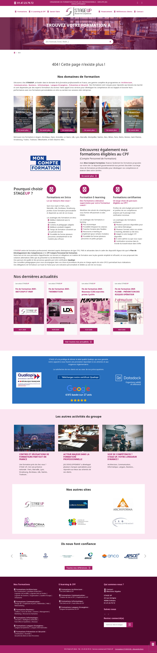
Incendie (27, 634)
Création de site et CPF (67, 597)
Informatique (43, 85)
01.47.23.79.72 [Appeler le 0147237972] (23, 3)
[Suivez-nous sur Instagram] (141, 3)
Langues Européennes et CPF (69, 609)
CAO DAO (18, 620)
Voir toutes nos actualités (78, 342)
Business (32, 85)
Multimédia (41, 604)
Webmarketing (19, 606)
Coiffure (17, 612)
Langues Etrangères (59, 85)
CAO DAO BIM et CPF (67, 591)
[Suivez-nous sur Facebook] (137, 3)
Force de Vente (26, 612)
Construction (19, 634)
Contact (138, 11)
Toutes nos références (78, 568)
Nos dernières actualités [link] (36, 276)
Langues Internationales (39, 628)
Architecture (126, 82)
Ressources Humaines (30, 614)
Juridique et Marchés (34, 591)
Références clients (123, 11)
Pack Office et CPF (78, 603)
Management (44, 612)
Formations (21, 11)
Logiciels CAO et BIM (21, 593)
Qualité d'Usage (45, 596)
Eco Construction (20, 591)
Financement (105, 11)
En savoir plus (89, 176)
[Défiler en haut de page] (153, 644)
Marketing (18, 614)
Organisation (34, 596)
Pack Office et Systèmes (22, 622)
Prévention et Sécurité (78, 85)
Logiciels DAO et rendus (38, 593)
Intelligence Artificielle (30, 620)
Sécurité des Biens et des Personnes (27, 636)
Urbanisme (18, 598)
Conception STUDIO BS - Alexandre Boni (129, 649)
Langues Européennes (22, 628)
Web (47, 604)
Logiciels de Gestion (21, 596)
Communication (20, 85)
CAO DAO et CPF (65, 603)
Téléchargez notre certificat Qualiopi (80, 377)
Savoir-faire (53, 11)
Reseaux (35, 622)
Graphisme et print (29, 604)
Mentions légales (112, 591)
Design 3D (18, 604)
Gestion (35, 612)
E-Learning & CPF (37, 11)
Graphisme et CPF (82, 597)
